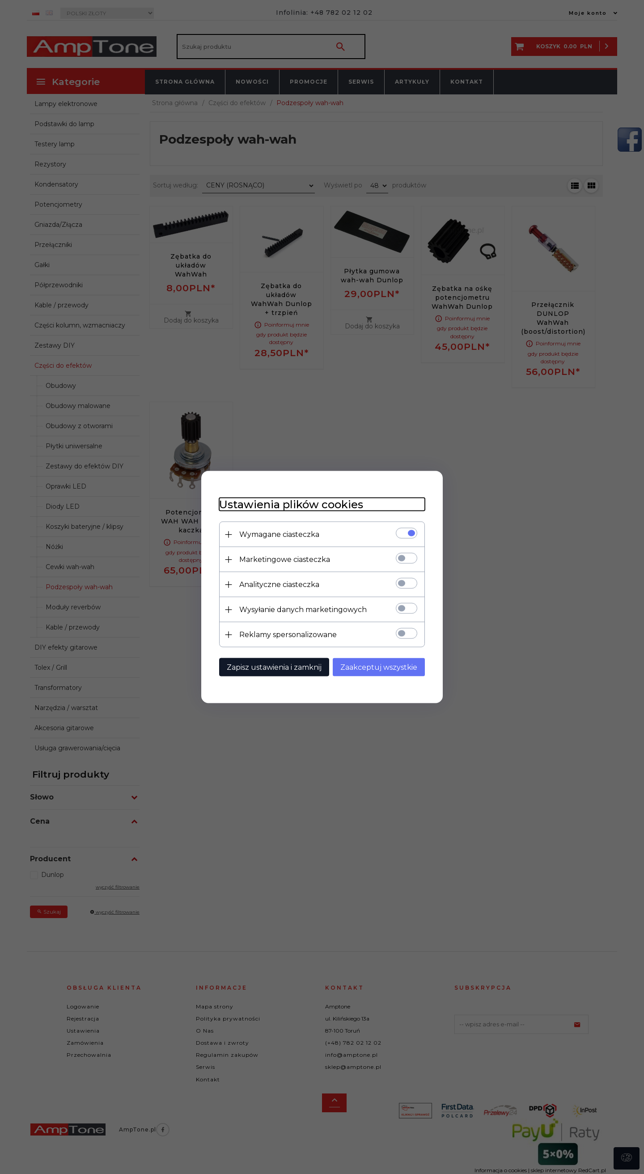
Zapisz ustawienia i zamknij (274, 667)
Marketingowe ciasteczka (284, 559)
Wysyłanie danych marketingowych (303, 609)
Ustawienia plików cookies (291, 504)
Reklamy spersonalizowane (288, 634)
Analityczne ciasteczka (279, 584)
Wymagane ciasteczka (279, 534)
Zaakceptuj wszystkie (378, 667)
